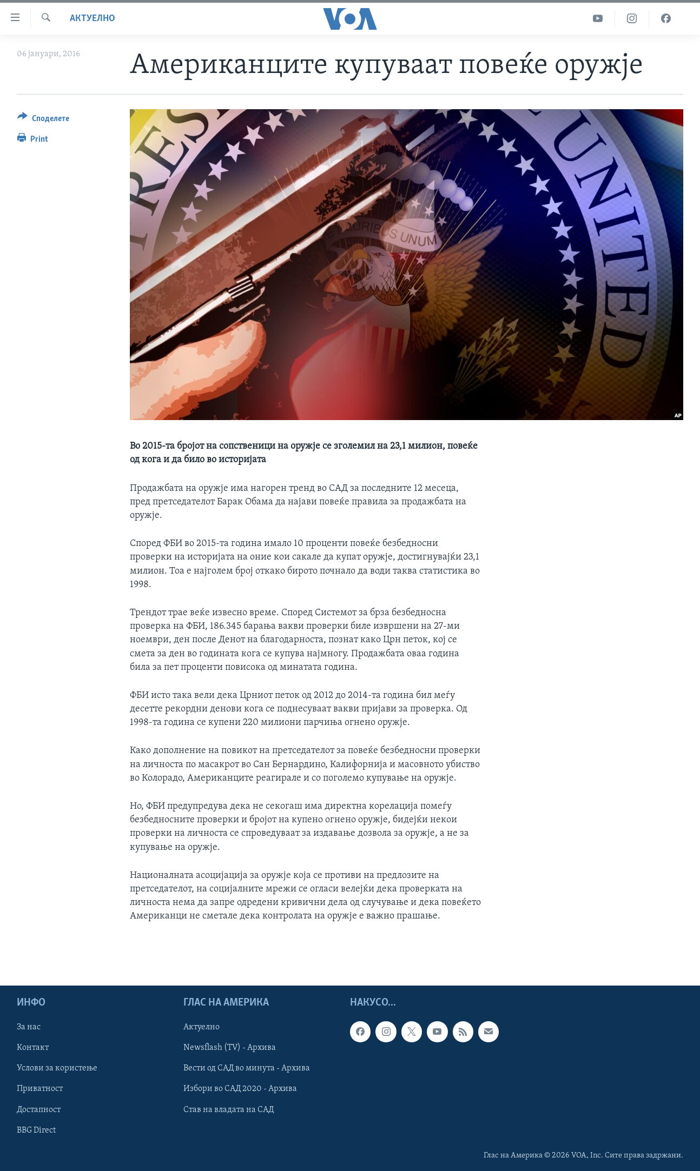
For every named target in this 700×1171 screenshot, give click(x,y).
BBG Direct (36, 1130)
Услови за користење (57, 1068)
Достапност (39, 1109)
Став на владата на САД (228, 1109)
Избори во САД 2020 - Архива (240, 1088)
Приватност (40, 1088)
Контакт (33, 1047)
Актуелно (92, 19)
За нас (29, 1027)
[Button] (43, 120)
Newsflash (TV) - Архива (229, 1047)
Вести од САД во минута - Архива (246, 1068)
